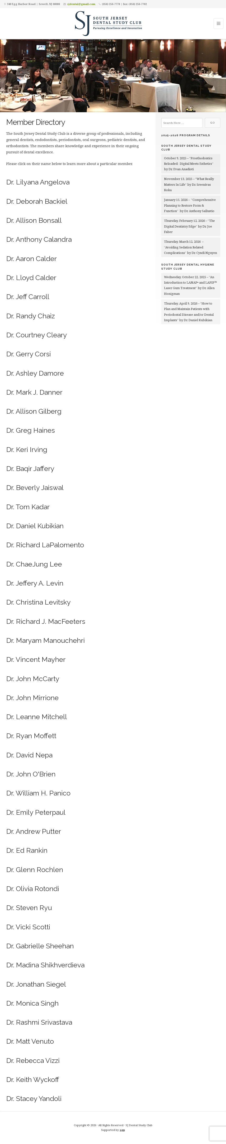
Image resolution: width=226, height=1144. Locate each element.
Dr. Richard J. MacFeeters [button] (45, 621)
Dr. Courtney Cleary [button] (36, 335)
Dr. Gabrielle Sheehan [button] (40, 946)
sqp (122, 1130)
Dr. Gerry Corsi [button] (28, 354)
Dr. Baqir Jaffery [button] (30, 469)
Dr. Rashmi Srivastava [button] (39, 1022)
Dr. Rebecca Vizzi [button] (33, 1061)
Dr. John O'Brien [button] (31, 774)
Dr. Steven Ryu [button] (29, 908)
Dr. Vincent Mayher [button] (36, 659)
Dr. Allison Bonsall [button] (34, 220)
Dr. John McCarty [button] (32, 679)
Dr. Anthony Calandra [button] (39, 239)
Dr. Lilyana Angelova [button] (38, 182)
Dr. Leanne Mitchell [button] (36, 717)
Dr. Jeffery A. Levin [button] (34, 583)
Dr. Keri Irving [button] (26, 450)
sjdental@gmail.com (81, 4)
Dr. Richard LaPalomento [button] (45, 545)
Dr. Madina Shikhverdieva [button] (45, 965)
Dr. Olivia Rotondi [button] (32, 889)
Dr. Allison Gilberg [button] (33, 411)
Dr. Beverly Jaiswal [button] (35, 488)
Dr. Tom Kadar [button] (28, 507)
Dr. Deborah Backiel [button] (36, 201)
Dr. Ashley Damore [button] (35, 373)
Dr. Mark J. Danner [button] (34, 392)
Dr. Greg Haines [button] (30, 430)
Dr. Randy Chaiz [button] (30, 316)
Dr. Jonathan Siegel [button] (36, 984)
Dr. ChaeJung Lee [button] (34, 564)
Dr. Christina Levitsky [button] (38, 602)
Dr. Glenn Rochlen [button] (34, 870)
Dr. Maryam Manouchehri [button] (45, 640)
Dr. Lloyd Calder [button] (31, 278)
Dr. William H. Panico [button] (38, 793)
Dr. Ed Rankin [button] (26, 850)
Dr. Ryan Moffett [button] (31, 736)
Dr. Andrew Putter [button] (33, 831)
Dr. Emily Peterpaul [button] (36, 812)
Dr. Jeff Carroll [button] (27, 297)
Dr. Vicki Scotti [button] (28, 927)
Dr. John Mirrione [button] (32, 698)
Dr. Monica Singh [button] (32, 1003)
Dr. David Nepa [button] (29, 755)
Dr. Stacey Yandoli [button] (33, 1099)
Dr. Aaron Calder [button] (31, 259)
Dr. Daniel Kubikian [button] (35, 526)
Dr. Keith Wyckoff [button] (32, 1080)
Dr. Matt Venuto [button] (30, 1041)
